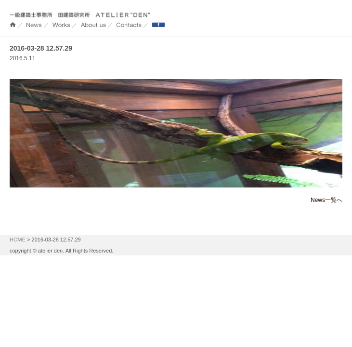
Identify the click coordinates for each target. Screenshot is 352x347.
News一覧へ (326, 200)
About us (93, 24)
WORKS (61, 24)
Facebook (158, 24)
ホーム (13, 24)
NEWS (34, 24)
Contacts (129, 24)
